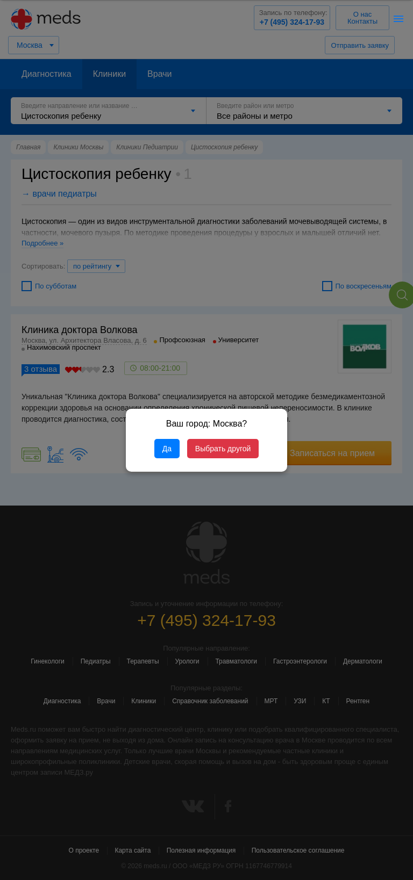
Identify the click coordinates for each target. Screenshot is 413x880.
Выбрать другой (223, 448)
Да (167, 448)
